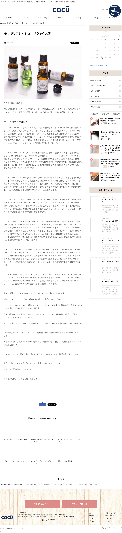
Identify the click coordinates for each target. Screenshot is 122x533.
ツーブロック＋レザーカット (110, 282)
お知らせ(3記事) (95, 91)
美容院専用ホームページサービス (11, 528)
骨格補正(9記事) (18, 484)
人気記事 (94, 114)
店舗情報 (91, 516)
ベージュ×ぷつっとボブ (110, 221)
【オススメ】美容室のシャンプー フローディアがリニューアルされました (110, 134)
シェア (42, 402)
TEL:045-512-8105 (79, 504)
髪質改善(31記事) (95, 80)
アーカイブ (108, 521)
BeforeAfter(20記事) (31, 484)
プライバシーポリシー (112, 513)
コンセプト (92, 518)
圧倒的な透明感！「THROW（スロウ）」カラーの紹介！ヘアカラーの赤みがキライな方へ (110, 162)
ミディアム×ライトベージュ (110, 200)
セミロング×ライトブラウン (110, 263)
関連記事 (116, 114)
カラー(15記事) (95, 96)
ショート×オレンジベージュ (110, 241)
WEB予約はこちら (42, 504)
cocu (90, 513)
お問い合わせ (109, 516)
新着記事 (105, 114)
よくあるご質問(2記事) (97, 86)
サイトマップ (109, 518)
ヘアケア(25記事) (95, 101)
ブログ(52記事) (95, 107)
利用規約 (91, 521)
